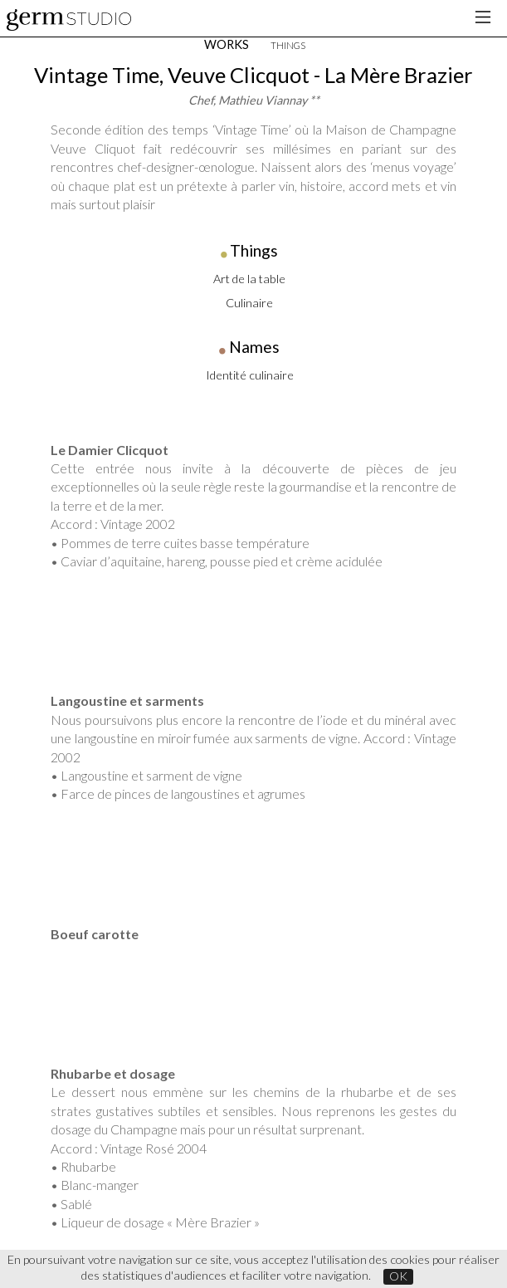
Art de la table (249, 279)
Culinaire (249, 303)
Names (254, 346)
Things (254, 250)
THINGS (288, 45)
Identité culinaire (250, 375)
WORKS (226, 44)
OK (398, 1276)
